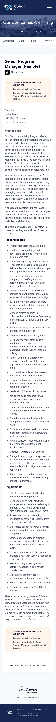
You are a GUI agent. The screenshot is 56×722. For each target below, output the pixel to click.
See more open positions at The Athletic (28, 665)
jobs (21, 40)
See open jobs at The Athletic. (26, 89)
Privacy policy (20, 697)
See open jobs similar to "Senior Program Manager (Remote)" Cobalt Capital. (29, 96)
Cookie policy (33, 697)
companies (8, 40)
